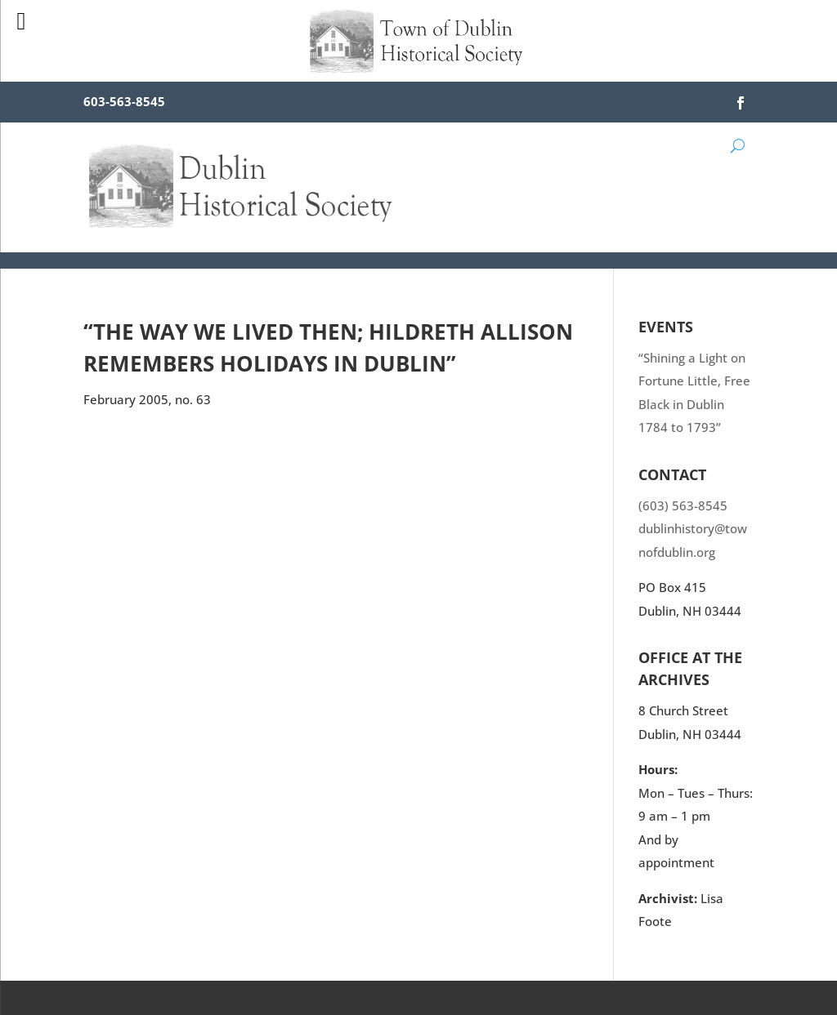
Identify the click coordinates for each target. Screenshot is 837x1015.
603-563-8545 (124, 101)
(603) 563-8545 (682, 505)
